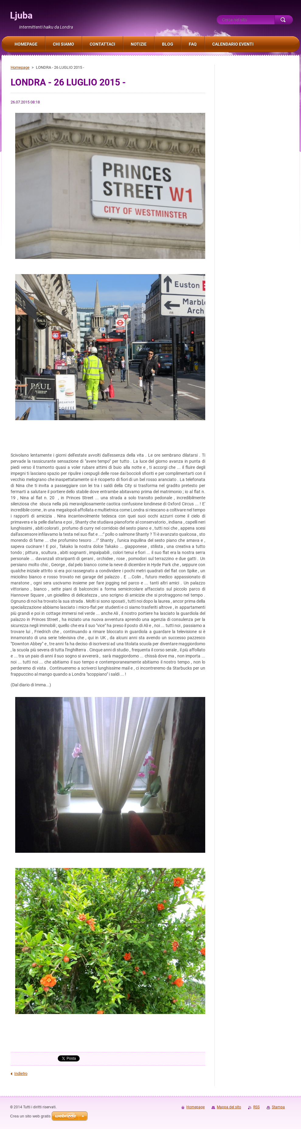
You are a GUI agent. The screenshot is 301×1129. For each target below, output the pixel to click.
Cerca (284, 19)
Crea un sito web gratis (30, 1116)
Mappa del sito (229, 1107)
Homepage (20, 67)
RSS (256, 1107)
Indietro (20, 1073)
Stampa (278, 1107)
